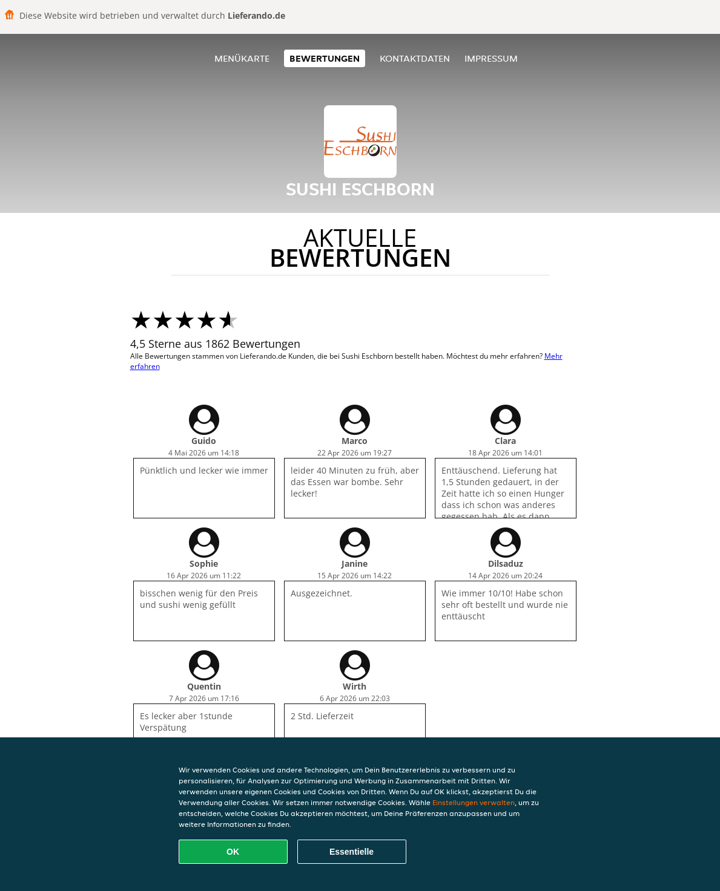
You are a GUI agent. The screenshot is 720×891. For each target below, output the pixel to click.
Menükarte (241, 58)
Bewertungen (324, 58)
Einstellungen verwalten (473, 802)
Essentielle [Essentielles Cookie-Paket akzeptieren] (351, 852)
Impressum (491, 58)
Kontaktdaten (415, 58)
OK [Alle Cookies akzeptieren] (232, 852)
